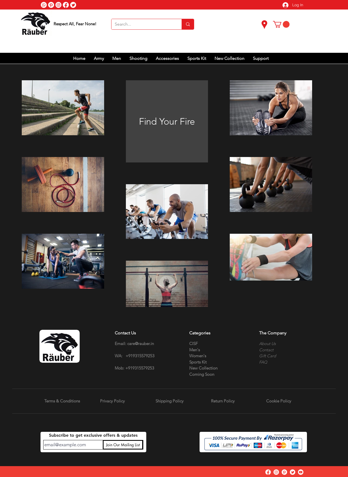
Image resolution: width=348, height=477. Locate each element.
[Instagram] (276, 472)
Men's (194, 349)
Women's (197, 355)
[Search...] (142, 24)
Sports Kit (198, 362)
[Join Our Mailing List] (123, 445)
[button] (281, 24)
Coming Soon (201, 374)
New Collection (203, 368)
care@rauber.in (140, 343)
